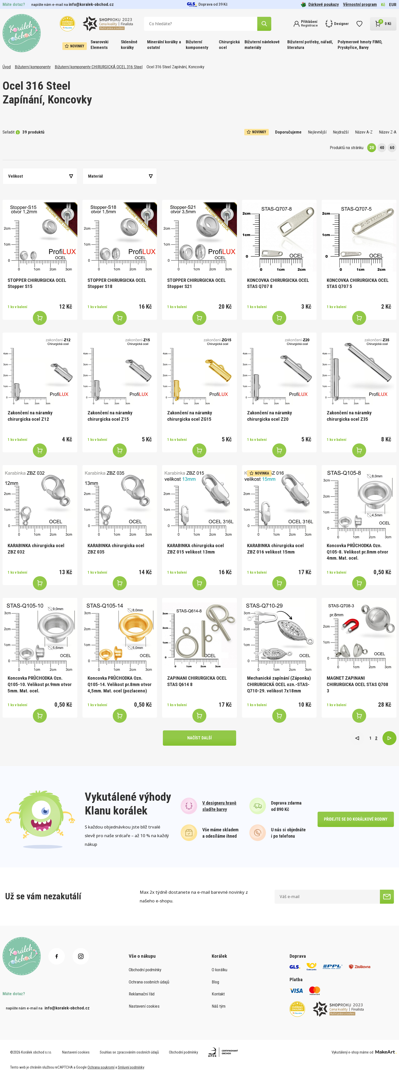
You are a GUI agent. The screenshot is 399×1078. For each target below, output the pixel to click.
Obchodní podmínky (145, 969)
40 (382, 147)
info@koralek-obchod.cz (91, 4)
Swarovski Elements (99, 44)
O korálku (219, 969)
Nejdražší (341, 132)
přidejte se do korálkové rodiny (355, 819)
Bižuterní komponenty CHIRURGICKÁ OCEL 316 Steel (98, 66)
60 (392, 147)
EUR (392, 4)
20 (371, 147)
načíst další (199, 737)
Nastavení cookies (144, 1006)
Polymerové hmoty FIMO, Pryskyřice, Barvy (360, 44)
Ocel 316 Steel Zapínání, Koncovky (175, 66)
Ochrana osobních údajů (149, 981)
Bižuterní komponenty (197, 44)
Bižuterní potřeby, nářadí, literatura (310, 44)
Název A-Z (364, 132)
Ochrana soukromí (101, 1067)
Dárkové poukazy (320, 4)
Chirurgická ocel (229, 44)
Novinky (74, 46)
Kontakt (218, 993)
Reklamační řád (141, 993)
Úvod (7, 66)
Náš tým (218, 1006)
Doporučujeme (288, 132)
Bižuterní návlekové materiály (262, 44)
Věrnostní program (360, 4)
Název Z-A (387, 132)
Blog (215, 981)
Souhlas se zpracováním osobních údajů (129, 1052)
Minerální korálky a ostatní (164, 44)
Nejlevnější (317, 132)
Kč (383, 4)
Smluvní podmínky (131, 1067)
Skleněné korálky (129, 44)
